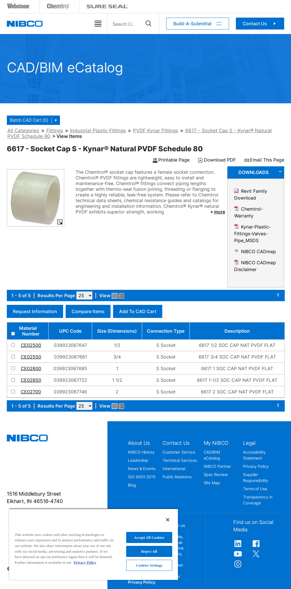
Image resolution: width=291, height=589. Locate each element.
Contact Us (260, 23)
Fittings (54, 130)
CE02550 (31, 357)
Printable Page (174, 160)
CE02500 (31, 345)
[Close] (167, 519)
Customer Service (179, 452)
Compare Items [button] (88, 311)
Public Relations (177, 476)
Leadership (138, 460)
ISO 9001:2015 (142, 476)
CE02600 (31, 368)
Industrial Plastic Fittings (98, 130)
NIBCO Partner (217, 466)
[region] (93, 544)
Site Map (212, 482)
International (174, 468)
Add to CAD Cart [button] (137, 311)
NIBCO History (141, 452)
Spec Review (216, 474)
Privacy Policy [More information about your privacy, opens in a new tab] (85, 562)
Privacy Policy (256, 466)
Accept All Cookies (149, 537)
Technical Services (180, 460)
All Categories (23, 130)
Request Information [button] (35, 311)
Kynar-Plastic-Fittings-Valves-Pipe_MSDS (252, 233)
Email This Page (267, 160)
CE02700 (31, 392)
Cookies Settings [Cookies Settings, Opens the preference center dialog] (149, 565)
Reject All (149, 551)
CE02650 (31, 380)
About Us (139, 443)
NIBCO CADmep (258, 251)
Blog (132, 485)
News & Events (141, 468)
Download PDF (220, 160)
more (217, 212)
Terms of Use (255, 488)
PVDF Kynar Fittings (155, 130)
